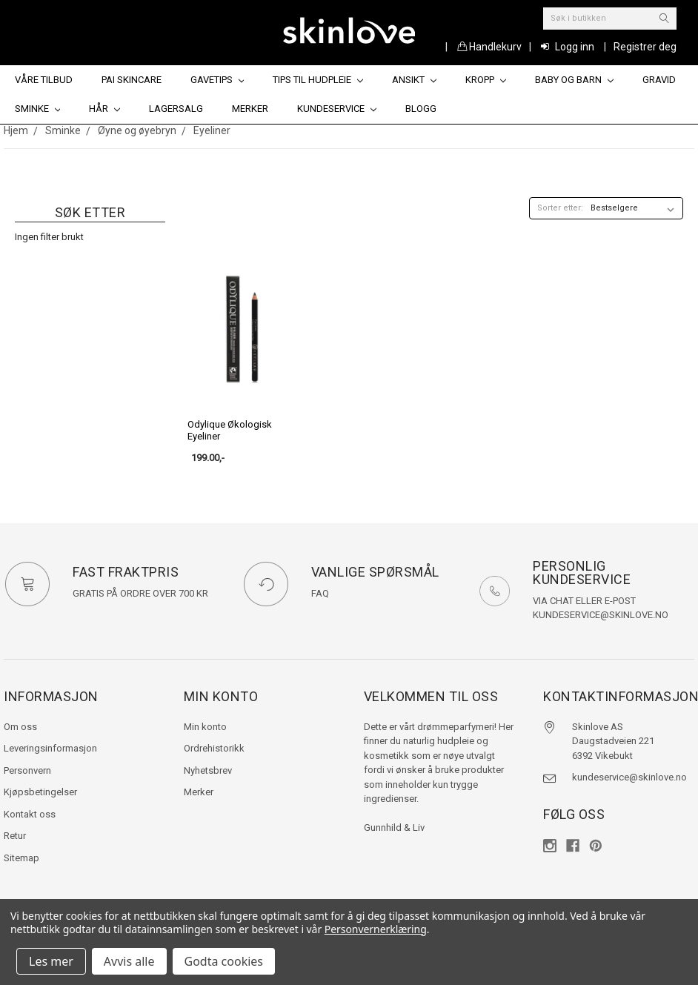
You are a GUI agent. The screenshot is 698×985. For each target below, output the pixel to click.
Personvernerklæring (376, 929)
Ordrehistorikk (214, 748)
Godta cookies (224, 961)
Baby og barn (574, 79)
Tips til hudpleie (318, 79)
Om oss (20, 726)
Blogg (420, 108)
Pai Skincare (132, 79)
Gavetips (217, 79)
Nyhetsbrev (208, 770)
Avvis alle (129, 961)
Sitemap (21, 857)
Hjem (16, 130)
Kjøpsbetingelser (40, 791)
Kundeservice (336, 108)
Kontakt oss (30, 814)
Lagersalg (176, 108)
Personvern (27, 770)
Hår (104, 108)
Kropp (485, 79)
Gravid (659, 79)
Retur (15, 835)
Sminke (38, 108)
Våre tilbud (44, 79)
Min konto (205, 726)
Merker (250, 108)
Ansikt (414, 79)
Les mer (51, 961)
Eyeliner (211, 130)
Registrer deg (645, 47)
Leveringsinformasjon (50, 748)
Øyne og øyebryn (137, 130)
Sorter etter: (560, 208)
